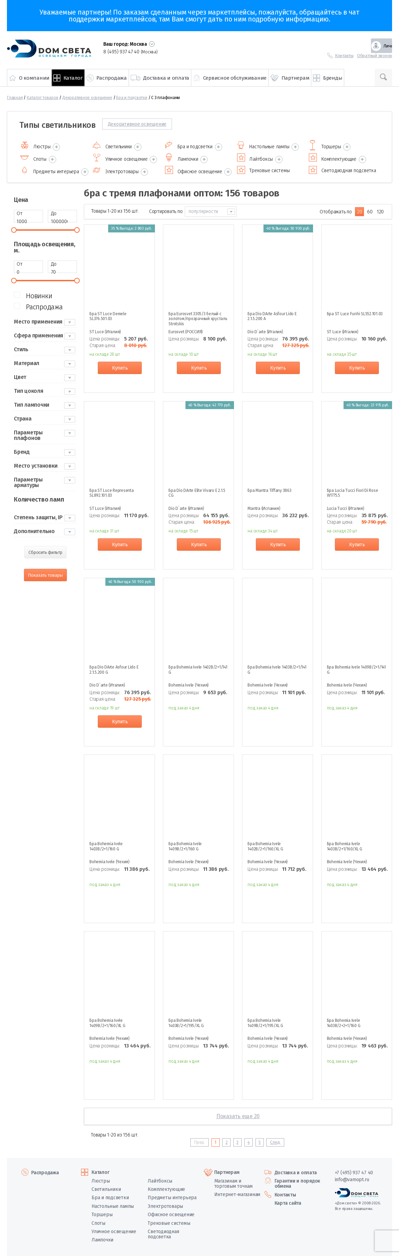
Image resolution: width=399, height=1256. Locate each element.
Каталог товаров (42, 97)
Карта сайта (288, 1201)
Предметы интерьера (172, 1195)
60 (370, 210)
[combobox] (211, 209)
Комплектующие (166, 1187)
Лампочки (102, 1238)
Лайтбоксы (160, 1179)
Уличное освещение (114, 1229)
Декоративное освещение (87, 97)
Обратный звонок (374, 55)
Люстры (101, 1179)
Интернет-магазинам (237, 1192)
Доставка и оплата (296, 1170)
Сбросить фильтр (45, 550)
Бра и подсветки (131, 97)
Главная (15, 97)
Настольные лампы (113, 1204)
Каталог (100, 1170)
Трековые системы (169, 1221)
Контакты (344, 55)
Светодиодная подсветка (163, 1232)
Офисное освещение (171, 1212)
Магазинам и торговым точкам (233, 1181)
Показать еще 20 (238, 1114)
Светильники (106, 1187)
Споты (98, 1221)
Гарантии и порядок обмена (298, 1181)
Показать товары (46, 573)
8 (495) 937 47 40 (130, 52)
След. (275, 1140)
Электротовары (165, 1204)
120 (380, 210)
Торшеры (102, 1212)
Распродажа (45, 1170)
